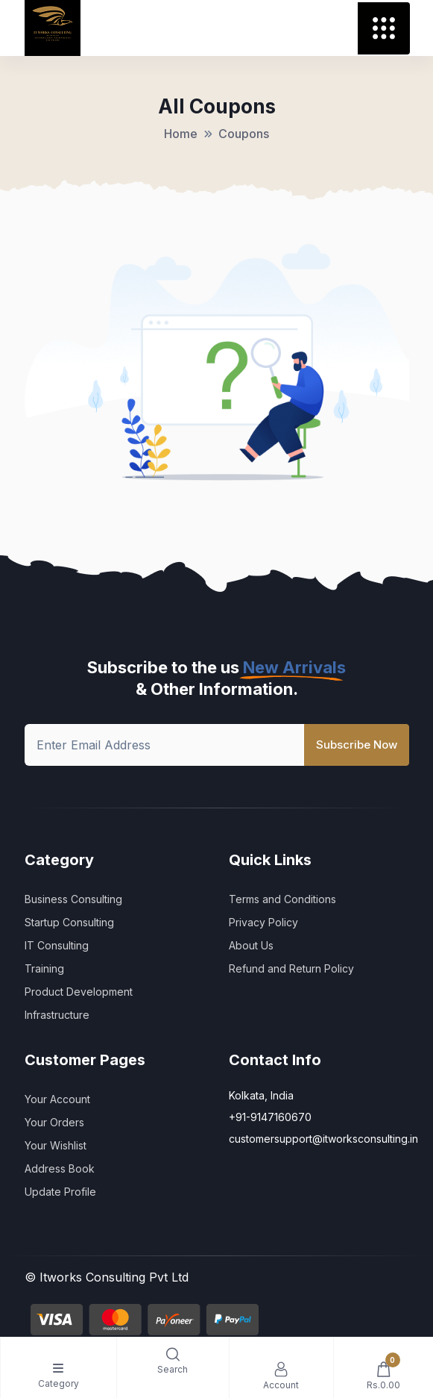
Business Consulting (73, 899)
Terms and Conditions (282, 899)
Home (180, 133)
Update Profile (60, 1191)
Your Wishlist (55, 1145)
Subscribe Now (356, 744)
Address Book (60, 1168)
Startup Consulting (69, 922)
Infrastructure (57, 1014)
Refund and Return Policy (291, 968)
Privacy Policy (263, 922)
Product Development (79, 991)
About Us (251, 945)
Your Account (57, 1099)
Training (44, 968)
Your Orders (54, 1122)
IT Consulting (57, 945)
